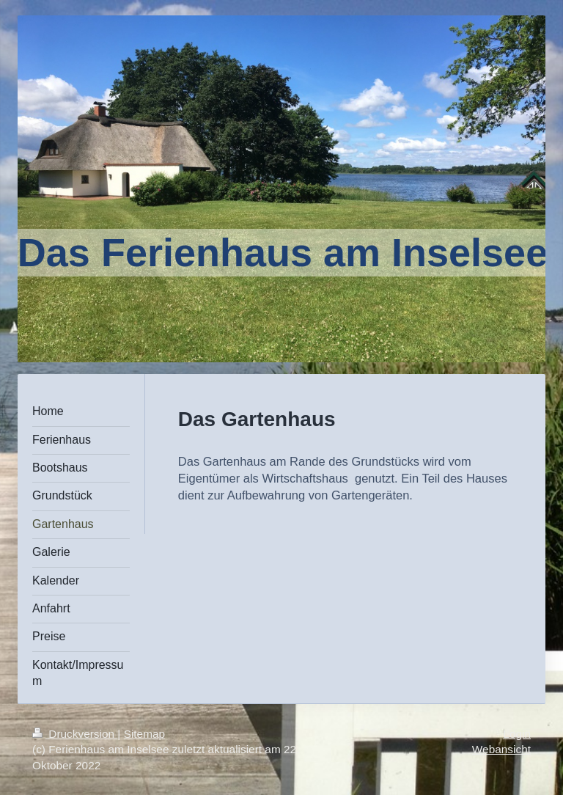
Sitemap (144, 734)
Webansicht (501, 749)
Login (517, 734)
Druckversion (74, 734)
